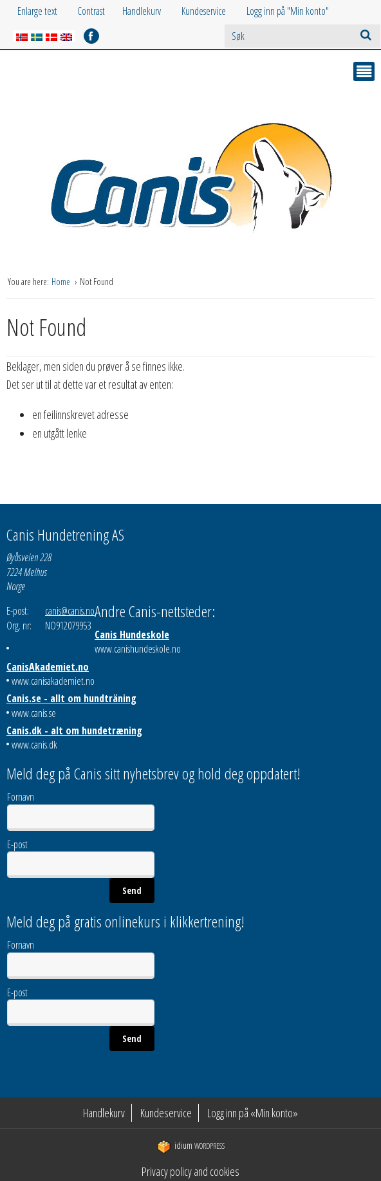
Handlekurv (141, 11)
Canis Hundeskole (132, 635)
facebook (91, 36)
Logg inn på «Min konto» (252, 1113)
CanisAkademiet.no (47, 667)
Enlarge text (37, 11)
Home (61, 281)
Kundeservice (203, 11)
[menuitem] (151, 11)
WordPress (191, 1145)
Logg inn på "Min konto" (287, 11)
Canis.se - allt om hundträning (71, 698)
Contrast (91, 11)
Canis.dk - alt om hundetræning (74, 730)
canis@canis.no (70, 611)
